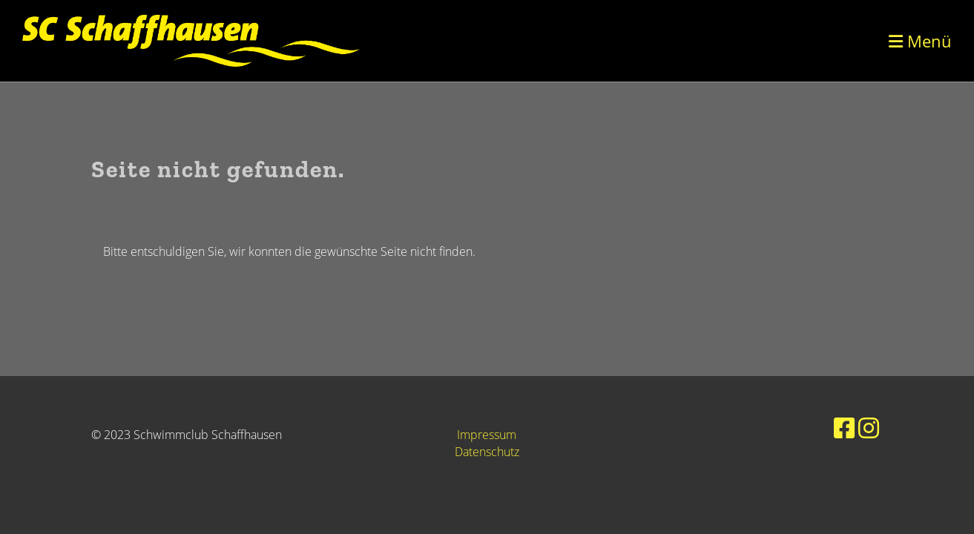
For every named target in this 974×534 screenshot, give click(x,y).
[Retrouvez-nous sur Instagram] (868, 428)
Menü (920, 41)
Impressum (486, 434)
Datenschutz (487, 452)
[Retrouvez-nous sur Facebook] (844, 428)
